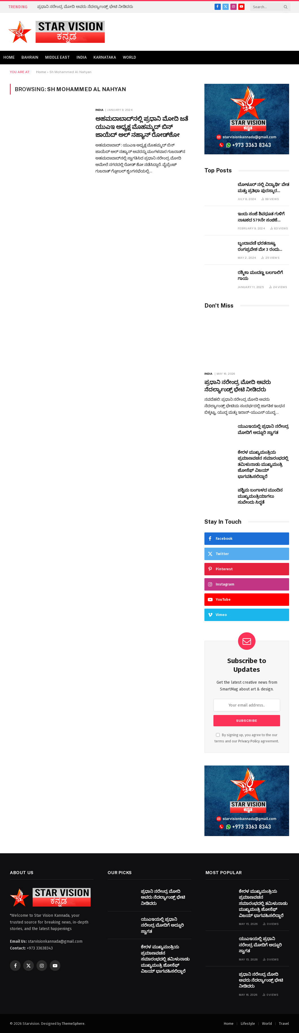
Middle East (57, 57)
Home (9, 57)
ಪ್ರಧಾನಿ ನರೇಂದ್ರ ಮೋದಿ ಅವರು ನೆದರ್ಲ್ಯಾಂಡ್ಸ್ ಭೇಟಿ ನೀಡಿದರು (85, 6)
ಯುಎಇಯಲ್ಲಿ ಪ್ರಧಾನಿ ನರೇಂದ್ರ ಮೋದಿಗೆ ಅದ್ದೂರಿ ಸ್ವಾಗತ (263, 429)
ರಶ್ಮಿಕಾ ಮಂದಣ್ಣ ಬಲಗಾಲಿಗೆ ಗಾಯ (260, 275)
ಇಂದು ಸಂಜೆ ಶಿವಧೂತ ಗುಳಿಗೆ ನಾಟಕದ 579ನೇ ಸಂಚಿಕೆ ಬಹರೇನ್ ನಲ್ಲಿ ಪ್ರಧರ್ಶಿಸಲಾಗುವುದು (261, 217)
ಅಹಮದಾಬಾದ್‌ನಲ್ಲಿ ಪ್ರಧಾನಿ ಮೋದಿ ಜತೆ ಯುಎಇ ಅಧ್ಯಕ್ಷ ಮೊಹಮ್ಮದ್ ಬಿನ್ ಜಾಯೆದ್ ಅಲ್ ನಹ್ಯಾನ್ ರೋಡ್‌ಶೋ (141, 127)
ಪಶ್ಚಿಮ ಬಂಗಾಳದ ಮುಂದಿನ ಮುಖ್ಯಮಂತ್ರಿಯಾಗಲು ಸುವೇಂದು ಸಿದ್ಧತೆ (260, 496)
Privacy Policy (249, 741)
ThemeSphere (73, 1023)
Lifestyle (248, 1023)
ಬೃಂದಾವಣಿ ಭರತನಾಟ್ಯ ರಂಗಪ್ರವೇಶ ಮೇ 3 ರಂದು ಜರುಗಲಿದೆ (258, 247)
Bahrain (29, 57)
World (129, 57)
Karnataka (104, 57)
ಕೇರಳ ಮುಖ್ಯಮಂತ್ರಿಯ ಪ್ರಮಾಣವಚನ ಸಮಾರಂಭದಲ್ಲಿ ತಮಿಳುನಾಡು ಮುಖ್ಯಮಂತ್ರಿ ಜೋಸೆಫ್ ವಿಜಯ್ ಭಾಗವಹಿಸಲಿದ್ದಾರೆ (263, 464)
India (82, 57)
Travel (284, 1023)
